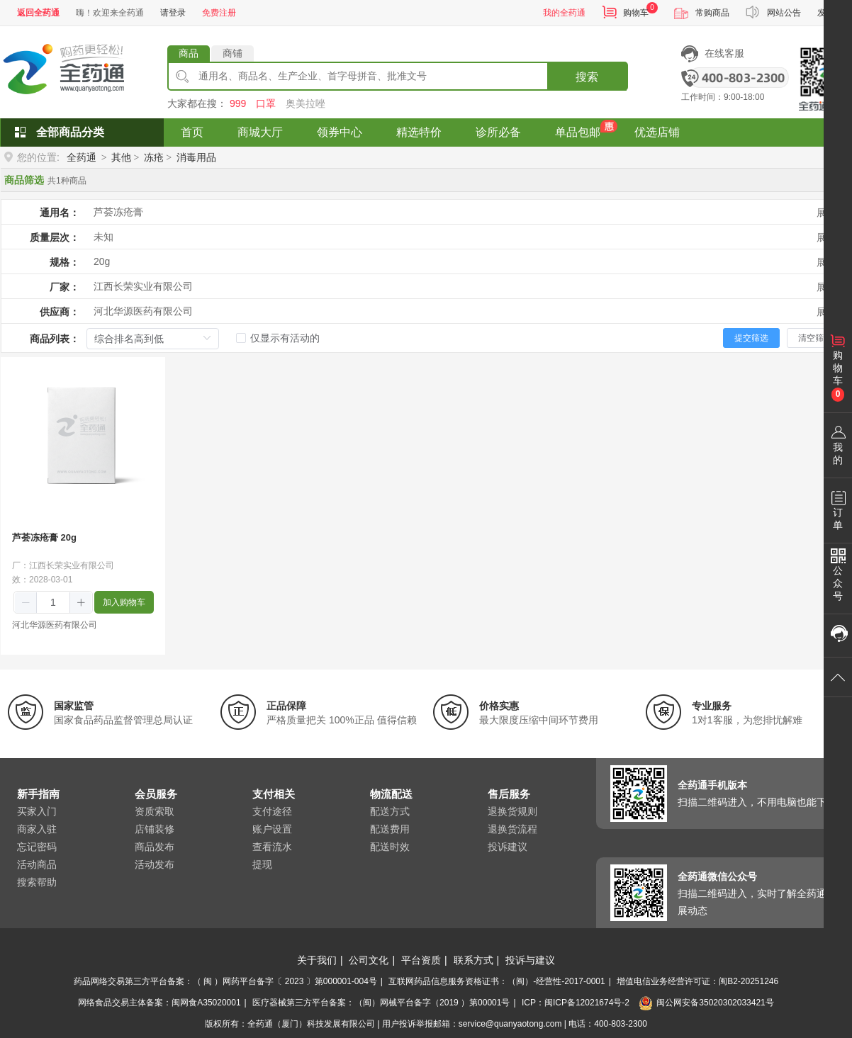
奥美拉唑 (305, 103)
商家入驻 (37, 829)
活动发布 (154, 864)
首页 (192, 132)
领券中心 (339, 132)
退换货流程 (512, 829)
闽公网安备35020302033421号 (706, 1003)
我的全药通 (564, 13)
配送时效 (390, 846)
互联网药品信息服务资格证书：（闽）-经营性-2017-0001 (496, 981)
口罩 (266, 103)
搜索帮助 (37, 882)
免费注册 (219, 13)
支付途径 (272, 811)
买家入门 (37, 811)
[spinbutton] (53, 602)
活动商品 (37, 864)
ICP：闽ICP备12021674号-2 (575, 1003)
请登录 (173, 13)
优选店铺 (657, 132)
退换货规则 (512, 811)
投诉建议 (507, 846)
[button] (26, 603)
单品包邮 (577, 132)
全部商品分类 (70, 132)
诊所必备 (498, 132)
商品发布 (154, 846)
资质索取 (154, 811)
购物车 (636, 13)
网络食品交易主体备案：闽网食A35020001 (159, 1003)
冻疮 (154, 157)
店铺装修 (154, 829)
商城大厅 (260, 132)
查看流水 (272, 846)
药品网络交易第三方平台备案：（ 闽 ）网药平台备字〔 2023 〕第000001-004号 (225, 981)
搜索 (587, 77)
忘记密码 (37, 846)
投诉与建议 (530, 960)
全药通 (81, 157)
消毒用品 (196, 157)
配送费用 (390, 829)
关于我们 (317, 960)
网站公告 (784, 13)
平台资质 (421, 960)
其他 (121, 157)
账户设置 (272, 829)
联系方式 (473, 960)
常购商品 (712, 13)
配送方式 (390, 811)
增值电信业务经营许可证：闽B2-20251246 (697, 981)
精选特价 (419, 132)
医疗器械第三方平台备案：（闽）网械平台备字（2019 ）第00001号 (381, 1003)
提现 (262, 864)
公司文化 (368, 960)
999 (238, 103)
